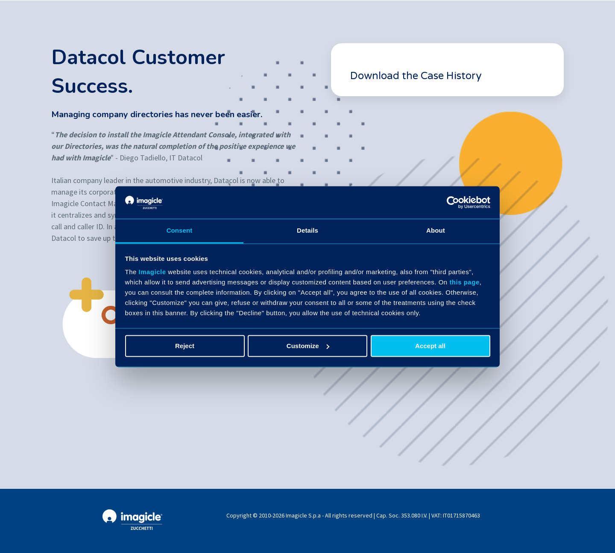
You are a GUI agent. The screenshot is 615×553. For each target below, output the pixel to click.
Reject (184, 345)
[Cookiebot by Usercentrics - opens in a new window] (453, 202)
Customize (308, 345)
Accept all (430, 345)
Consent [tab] (180, 230)
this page (464, 282)
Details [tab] (307, 230)
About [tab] (435, 230)
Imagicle (152, 272)
